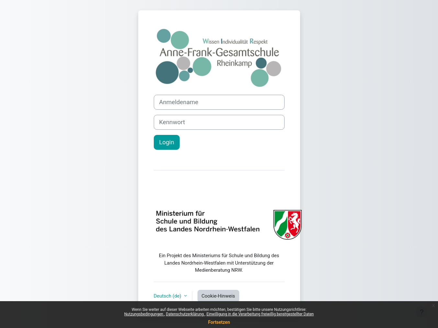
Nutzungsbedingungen (144, 314)
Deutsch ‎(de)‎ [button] (168, 296)
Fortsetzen (219, 322)
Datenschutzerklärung (185, 314)
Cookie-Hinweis (218, 296)
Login (166, 142)
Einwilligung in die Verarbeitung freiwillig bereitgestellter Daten (260, 314)
